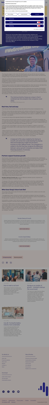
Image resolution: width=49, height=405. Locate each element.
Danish (6, 3)
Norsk (9, 3)
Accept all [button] (37, 14)
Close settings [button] (10, 14)
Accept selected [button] (24, 14)
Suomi (15, 3)
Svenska (12, 3)
